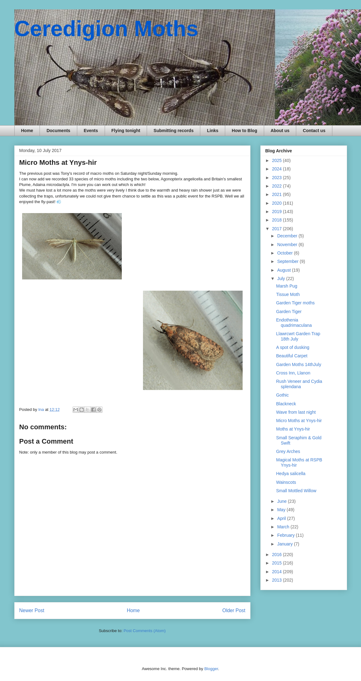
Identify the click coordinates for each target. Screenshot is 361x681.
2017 (277, 228)
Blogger (211, 668)
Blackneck (286, 403)
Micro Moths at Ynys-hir (299, 420)
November (287, 244)
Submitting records (173, 130)
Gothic (282, 395)
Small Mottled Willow (296, 490)
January (285, 543)
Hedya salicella (290, 473)
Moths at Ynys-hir (293, 428)
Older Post (233, 610)
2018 (277, 219)
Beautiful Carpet (291, 355)
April (282, 518)
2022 (277, 185)
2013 (277, 580)
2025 (277, 160)
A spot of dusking (292, 347)
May (282, 509)
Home (27, 130)
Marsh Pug (286, 285)
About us (280, 130)
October (285, 252)
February (286, 535)
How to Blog (244, 130)
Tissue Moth (288, 294)
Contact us (314, 130)
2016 (277, 554)
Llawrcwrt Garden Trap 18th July (298, 336)
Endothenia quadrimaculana (294, 322)
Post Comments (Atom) (145, 630)
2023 (277, 177)
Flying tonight (126, 130)
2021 (277, 194)
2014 (277, 571)
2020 (277, 203)
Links (212, 130)
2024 (277, 168)
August (284, 270)
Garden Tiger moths (295, 302)
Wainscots (286, 482)
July (281, 278)
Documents (58, 130)
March (284, 526)
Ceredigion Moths (106, 29)
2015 (277, 562)
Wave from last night (296, 412)
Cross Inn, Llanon (293, 372)
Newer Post (32, 610)
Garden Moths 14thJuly (298, 364)
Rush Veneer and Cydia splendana (299, 384)
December (287, 235)
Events (91, 130)
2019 (277, 211)
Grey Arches (288, 451)
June (282, 501)
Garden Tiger (289, 311)
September (288, 261)
